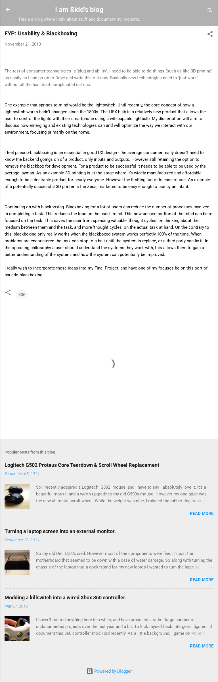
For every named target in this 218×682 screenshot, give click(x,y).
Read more (201, 513)
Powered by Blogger (109, 671)
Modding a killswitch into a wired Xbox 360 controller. (65, 597)
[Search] (210, 11)
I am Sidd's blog (79, 10)
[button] (210, 35)
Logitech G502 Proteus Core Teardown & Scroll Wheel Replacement (82, 465)
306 (21, 294)
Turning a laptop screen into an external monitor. (60, 531)
